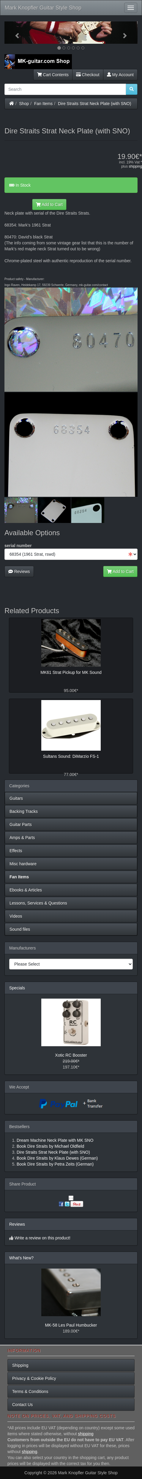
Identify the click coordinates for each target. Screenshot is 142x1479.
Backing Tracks (24, 811)
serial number (18, 545)
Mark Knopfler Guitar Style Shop (43, 8)
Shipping (20, 1365)
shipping (135, 166)
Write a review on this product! (42, 1238)
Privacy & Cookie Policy (34, 1378)
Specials (17, 988)
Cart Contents (53, 74)
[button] (14, 32)
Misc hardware (23, 863)
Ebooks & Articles (26, 890)
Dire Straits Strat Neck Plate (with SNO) (94, 103)
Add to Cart (49, 204)
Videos (16, 916)
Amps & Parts (22, 837)
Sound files (20, 929)
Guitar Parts (21, 824)
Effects (16, 850)
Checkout (88, 74)
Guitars (16, 798)
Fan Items (43, 103)
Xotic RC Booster (71, 1055)
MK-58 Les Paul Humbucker (71, 1325)
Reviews (19, 571)
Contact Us (22, 1404)
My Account (120, 74)
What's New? (21, 1257)
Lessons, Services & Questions (38, 903)
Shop (24, 103)
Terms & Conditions (30, 1391)
